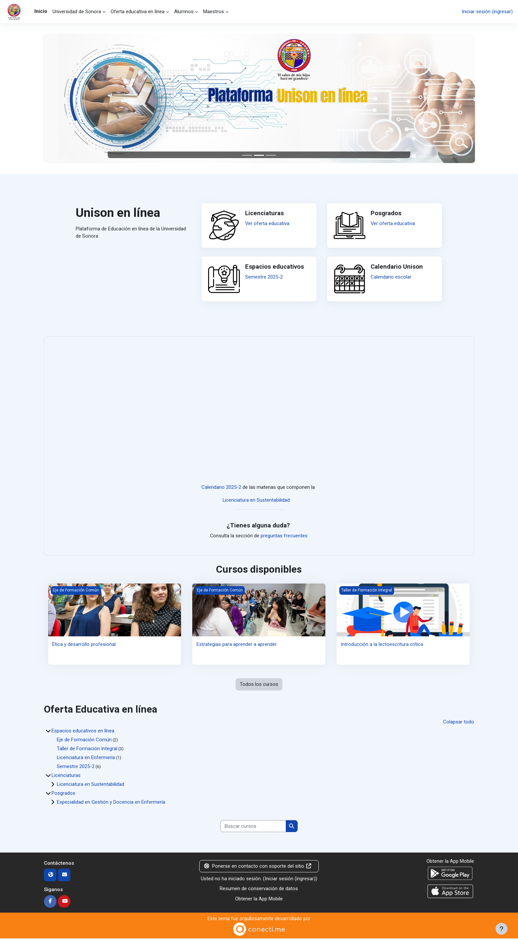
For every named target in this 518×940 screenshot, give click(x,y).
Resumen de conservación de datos (259, 890)
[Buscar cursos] (253, 828)
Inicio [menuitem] (40, 11)
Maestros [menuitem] (213, 12)
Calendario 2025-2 (221, 488)
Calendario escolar (391, 277)
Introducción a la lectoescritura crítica (382, 645)
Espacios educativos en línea (83, 732)
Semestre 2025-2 (264, 277)
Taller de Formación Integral (87, 750)
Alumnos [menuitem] (184, 12)
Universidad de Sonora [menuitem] (77, 12)
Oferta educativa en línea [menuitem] (138, 12)
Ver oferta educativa (267, 223)
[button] (75, 98)
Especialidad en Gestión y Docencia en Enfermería (111, 803)
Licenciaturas (66, 776)
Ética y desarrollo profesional (84, 645)
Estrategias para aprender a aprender (237, 645)
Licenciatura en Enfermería (86, 758)
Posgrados (63, 794)
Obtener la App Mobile (259, 900)
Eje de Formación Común (84, 741)
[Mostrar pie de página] (501, 929)
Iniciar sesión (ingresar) (487, 12)
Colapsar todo (458, 723)
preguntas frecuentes (284, 536)
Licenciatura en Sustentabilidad (256, 500)
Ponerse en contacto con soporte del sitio (258, 868)
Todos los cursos (259, 685)
